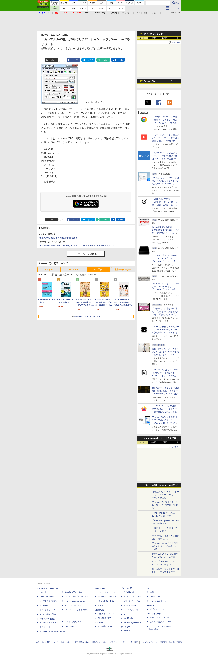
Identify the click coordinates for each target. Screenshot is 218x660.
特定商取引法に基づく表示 (171, 642)
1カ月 (175, 38)
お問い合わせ (66, 642)
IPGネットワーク (154, 614)
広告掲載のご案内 (82, 642)
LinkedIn (120, 60)
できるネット (45, 627)
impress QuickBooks (158, 601)
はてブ (90, 60)
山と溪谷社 (99, 610)
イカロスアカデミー (132, 610)
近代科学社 (99, 623)
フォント (155, 13)
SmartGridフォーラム (73, 592)
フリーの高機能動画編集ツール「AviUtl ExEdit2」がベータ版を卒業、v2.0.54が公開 (165, 329)
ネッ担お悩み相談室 (48, 614)
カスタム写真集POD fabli (161, 622)
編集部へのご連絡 (99, 642)
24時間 (153, 38)
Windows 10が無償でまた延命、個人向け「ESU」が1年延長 (165, 505)
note (105, 60)
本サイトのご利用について (47, 642)
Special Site (150, 81)
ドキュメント (126, 13)
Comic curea (155, 596)
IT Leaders (44, 605)
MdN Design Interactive (133, 623)
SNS (138, 13)
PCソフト (73, 269)
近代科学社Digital (105, 626)
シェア (75, 60)
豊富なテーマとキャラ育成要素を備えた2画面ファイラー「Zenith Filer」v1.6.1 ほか (165, 391)
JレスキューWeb (130, 605)
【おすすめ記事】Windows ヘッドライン (162, 485)
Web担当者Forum (47, 596)
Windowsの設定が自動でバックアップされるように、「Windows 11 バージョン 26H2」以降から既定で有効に (165, 423)
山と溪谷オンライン (106, 614)
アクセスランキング (153, 34)
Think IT (43, 592)
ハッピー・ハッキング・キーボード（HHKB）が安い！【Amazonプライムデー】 (165, 286)
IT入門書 (98, 269)
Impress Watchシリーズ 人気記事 (160, 438)
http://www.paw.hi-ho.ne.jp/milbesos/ (58, 238)
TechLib (127, 631)
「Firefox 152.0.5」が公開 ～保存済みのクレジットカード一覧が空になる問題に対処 (165, 409)
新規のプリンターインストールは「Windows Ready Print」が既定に (165, 494)
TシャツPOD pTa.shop (160, 617)
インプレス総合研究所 (49, 601)
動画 (145, 13)
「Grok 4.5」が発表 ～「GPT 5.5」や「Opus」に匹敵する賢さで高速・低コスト (165, 202)
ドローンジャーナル (48, 610)
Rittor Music (100, 588)
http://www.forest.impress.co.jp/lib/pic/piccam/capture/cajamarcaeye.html (77, 245)
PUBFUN (151, 605)
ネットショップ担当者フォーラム (78, 596)
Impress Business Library (75, 601)
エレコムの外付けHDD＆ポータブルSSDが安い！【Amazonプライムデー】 (164, 258)
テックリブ (125, 627)
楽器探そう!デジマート (107, 596)
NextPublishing (71, 626)
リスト (62, 60)
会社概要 (134, 642)
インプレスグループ (149, 642)
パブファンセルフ (157, 609)
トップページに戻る (86, 254)
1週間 (164, 38)
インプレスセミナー (73, 605)
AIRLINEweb (129, 592)
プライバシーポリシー (119, 642)
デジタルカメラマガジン (49, 623)
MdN (123, 614)
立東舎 (100, 605)
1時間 (142, 38)
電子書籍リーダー (122, 269)
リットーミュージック (107, 592)
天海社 (152, 592)
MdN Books (128, 618)
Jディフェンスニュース (133, 596)
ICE (148, 588)
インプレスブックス (73, 622)
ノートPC (48, 269)
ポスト (53, 60)
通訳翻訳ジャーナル (132, 601)
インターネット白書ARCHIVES (52, 631)
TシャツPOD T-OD (106, 601)
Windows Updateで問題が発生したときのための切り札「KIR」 (165, 546)
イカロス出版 (126, 588)
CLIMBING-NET (104, 618)
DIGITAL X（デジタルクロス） (77, 610)
